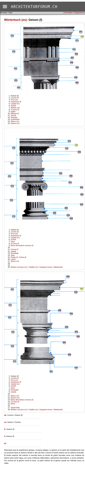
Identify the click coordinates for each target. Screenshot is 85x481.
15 (77, 83)
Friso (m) (14, 100)
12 (71, 62)
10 (76, 54)
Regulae (14, 117)
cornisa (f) (15, 98)
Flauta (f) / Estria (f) (18, 257)
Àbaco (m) (15, 121)
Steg (13, 255)
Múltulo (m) (15, 108)
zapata (13, 251)
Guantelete (15, 119)
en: (5, 422)
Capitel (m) (15, 104)
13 (77, 67)
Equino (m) (15, 123)
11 (72, 58)
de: (5, 415)
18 (71, 176)
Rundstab (14, 253)
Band (13, 404)
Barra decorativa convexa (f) (22, 245)
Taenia (13, 115)
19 (66, 208)
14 (76, 77)
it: (5, 436)
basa (13, 241)
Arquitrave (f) (16, 102)
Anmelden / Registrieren (74, 13)
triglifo (13, 111)
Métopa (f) (15, 113)
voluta (13, 259)
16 (81, 187)
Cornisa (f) (15, 109)
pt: (5, 443)
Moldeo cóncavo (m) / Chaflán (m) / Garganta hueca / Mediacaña (37, 267)
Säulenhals (15, 408)
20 (54, 213)
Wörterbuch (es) (15, 19)
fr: (5, 429)
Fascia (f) (14, 249)
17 (70, 182)
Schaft (13, 106)
